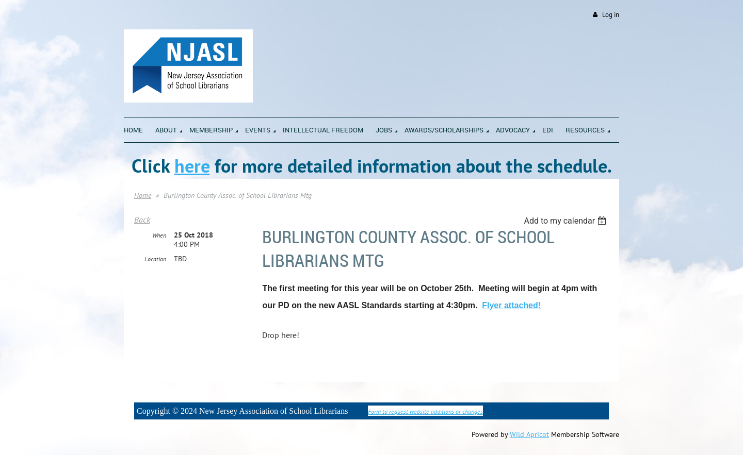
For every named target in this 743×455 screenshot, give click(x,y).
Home (142, 195)
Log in (610, 14)
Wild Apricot (529, 434)
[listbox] (566, 220)
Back (142, 219)
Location (155, 259)
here (192, 166)
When (159, 235)
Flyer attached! (511, 305)
